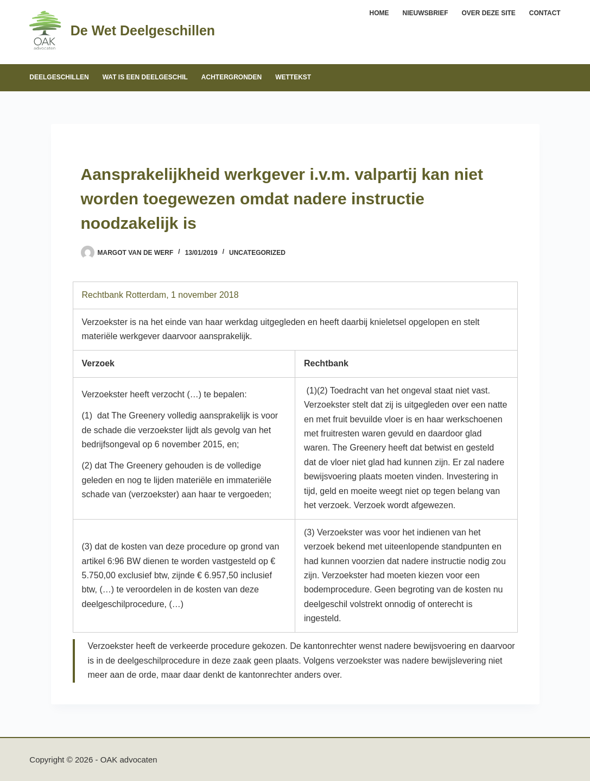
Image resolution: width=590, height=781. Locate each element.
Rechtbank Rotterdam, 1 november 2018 (160, 294)
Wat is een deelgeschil (145, 77)
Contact (545, 13)
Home (379, 13)
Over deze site (489, 13)
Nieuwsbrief (425, 13)
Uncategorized (257, 253)
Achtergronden (231, 77)
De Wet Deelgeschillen (143, 30)
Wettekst (293, 77)
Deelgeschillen (58, 77)
